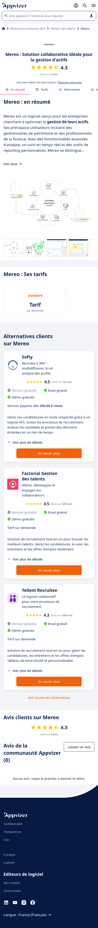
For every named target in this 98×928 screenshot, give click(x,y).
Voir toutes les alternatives (49, 697)
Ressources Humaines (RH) (27, 28)
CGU (6, 840)
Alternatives (69, 89)
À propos (9, 855)
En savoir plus (49, 453)
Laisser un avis (79, 747)
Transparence (12, 832)
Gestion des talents (63, 28)
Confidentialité (13, 824)
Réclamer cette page (70, 82)
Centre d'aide (12, 891)
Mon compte (12, 883)
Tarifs (42, 89)
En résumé (15, 89)
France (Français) (36, 914)
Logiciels (9, 862)
